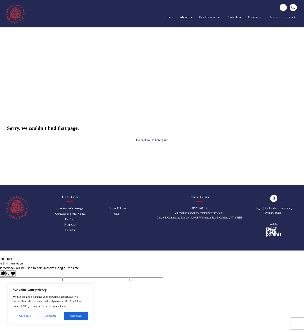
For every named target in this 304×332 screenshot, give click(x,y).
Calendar (70, 230)
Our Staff (70, 219)
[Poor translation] (11, 273)
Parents (273, 17)
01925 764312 (199, 208)
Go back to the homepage (152, 140)
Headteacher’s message (70, 208)
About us (186, 17)
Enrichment (255, 17)
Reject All (50, 315)
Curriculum (234, 17)
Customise (25, 315)
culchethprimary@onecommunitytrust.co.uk (199, 213)
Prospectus (70, 224)
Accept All (75, 315)
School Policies (117, 208)
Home (169, 17)
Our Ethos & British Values (70, 213)
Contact (290, 17)
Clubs (117, 213)
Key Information (209, 17)
